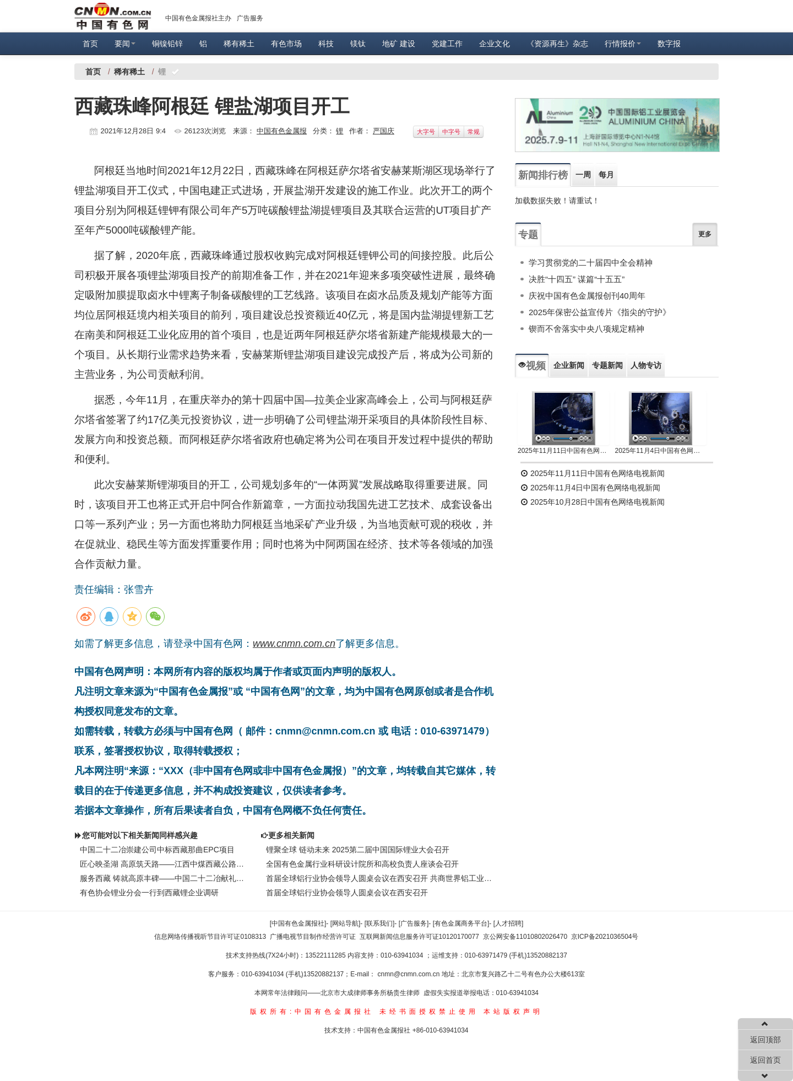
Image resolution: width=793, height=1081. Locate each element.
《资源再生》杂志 (557, 43)
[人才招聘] (508, 923)
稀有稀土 (239, 43)
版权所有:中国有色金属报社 (312, 1011)
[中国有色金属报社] (298, 923)
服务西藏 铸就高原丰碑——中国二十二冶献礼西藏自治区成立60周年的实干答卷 (162, 878)
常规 (474, 131)
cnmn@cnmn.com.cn (410, 974)
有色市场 (286, 43)
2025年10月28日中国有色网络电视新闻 (592, 502)
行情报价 (623, 43)
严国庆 (383, 131)
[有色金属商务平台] (461, 923)
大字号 (426, 131)
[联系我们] (380, 923)
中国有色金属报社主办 (198, 18)
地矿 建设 (398, 43)
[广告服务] (414, 923)
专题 (528, 234)
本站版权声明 (513, 1011)
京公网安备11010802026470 (525, 937)
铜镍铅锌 (167, 43)
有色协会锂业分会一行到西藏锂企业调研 (149, 892)
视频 (532, 365)
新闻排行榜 (543, 175)
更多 (704, 234)
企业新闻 (568, 365)
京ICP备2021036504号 (605, 937)
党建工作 (447, 43)
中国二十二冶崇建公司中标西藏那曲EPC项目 (157, 849)
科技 (326, 43)
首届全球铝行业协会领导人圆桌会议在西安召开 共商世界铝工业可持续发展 (380, 878)
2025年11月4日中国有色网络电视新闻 (661, 451)
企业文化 (494, 43)
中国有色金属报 (282, 131)
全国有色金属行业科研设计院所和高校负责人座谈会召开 (362, 864)
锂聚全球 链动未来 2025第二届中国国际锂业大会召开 (357, 849)
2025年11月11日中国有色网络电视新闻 (564, 451)
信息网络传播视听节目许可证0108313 (210, 937)
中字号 (451, 131)
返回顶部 (765, 1039)
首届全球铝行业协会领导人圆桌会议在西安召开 (347, 892)
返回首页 (765, 1060)
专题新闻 (607, 365)
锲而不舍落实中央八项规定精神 (586, 328)
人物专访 (646, 365)
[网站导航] (345, 923)
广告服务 (250, 18)
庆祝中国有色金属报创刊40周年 (587, 295)
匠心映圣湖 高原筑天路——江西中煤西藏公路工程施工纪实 (162, 864)
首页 (90, 43)
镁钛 (358, 43)
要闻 (125, 43)
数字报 (669, 43)
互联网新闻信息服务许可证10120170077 (419, 937)
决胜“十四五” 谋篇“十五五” (576, 279)
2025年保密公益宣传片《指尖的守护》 (600, 312)
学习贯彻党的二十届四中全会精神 (591, 262)
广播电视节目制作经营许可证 (313, 937)
